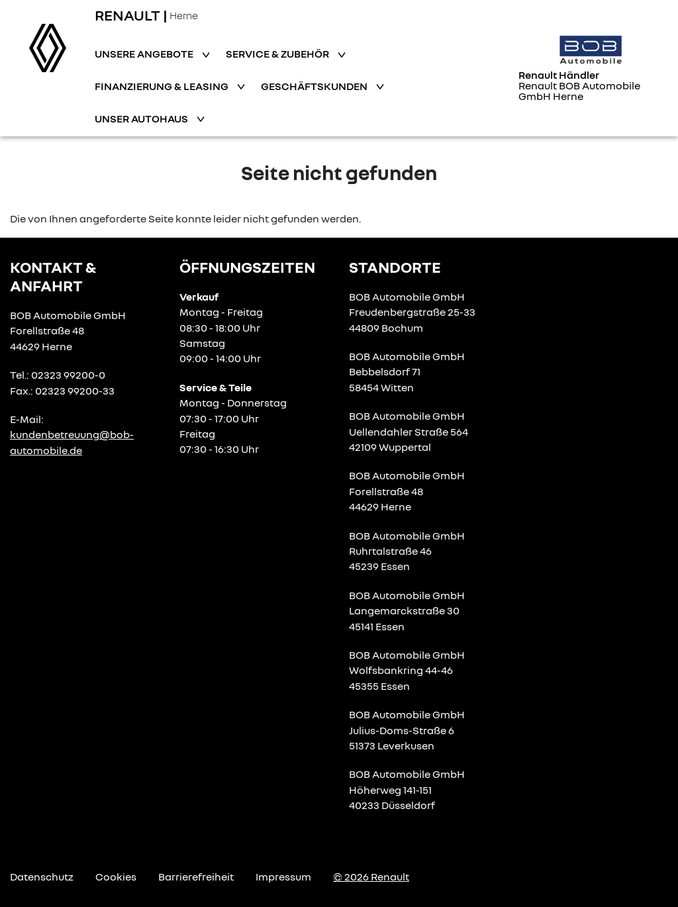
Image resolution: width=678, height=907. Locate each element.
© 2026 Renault (371, 876)
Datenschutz (41, 876)
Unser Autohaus (142, 118)
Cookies (115, 876)
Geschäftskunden (315, 86)
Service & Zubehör (278, 53)
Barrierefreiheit (196, 876)
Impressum (283, 876)
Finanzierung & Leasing (162, 86)
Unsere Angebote (145, 53)
